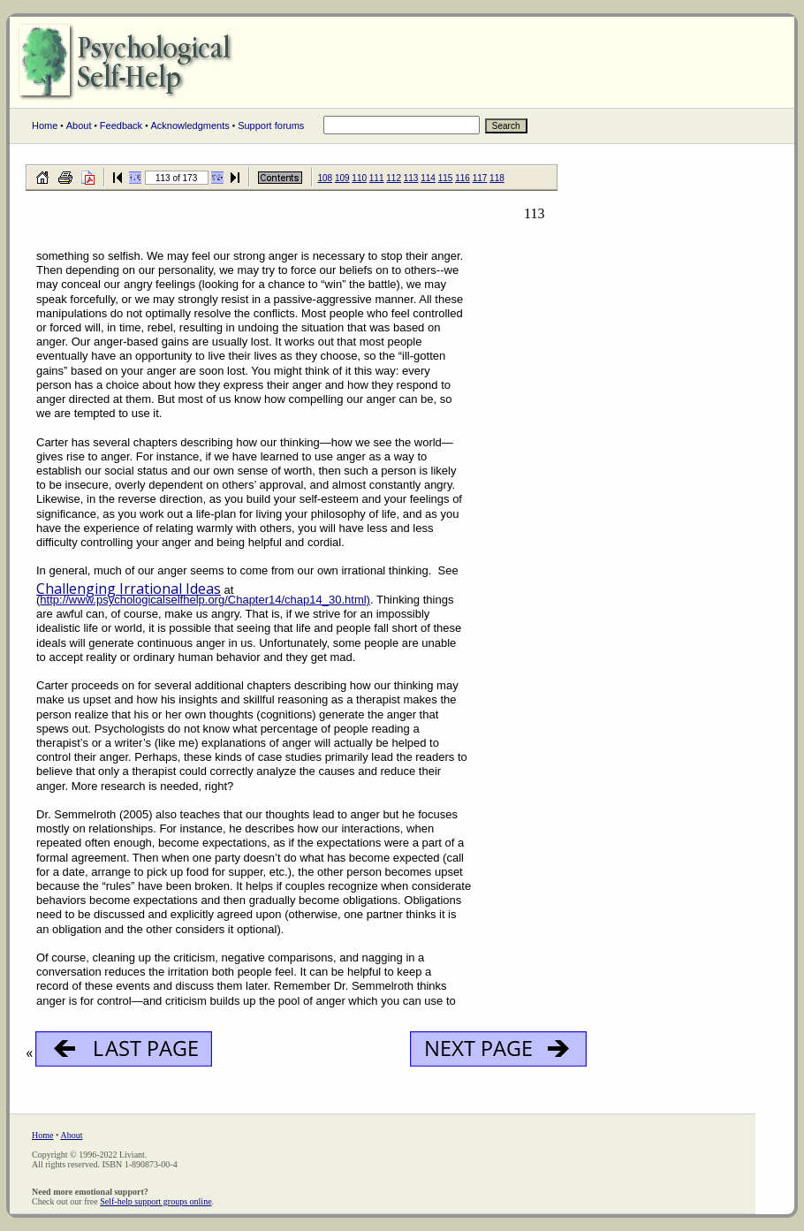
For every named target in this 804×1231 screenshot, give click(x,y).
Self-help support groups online (155, 1201)
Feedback (121, 125)
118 (496, 178)
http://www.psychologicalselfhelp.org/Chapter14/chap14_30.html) (205, 599)
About (79, 125)
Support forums (271, 125)
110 (359, 178)
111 (376, 178)
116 (462, 178)
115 (445, 178)
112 (393, 178)
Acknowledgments (189, 125)
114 (428, 178)
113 (411, 178)
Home (44, 125)
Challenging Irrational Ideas (128, 588)
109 (342, 178)
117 (480, 178)
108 (324, 178)
